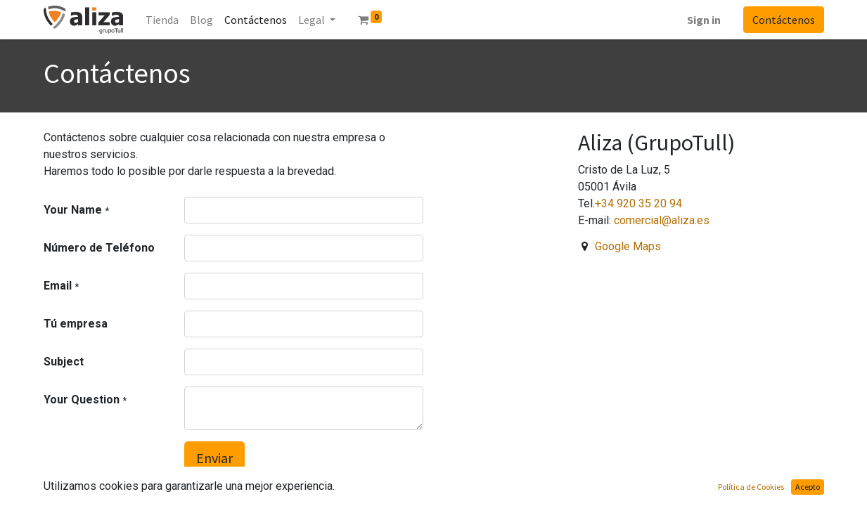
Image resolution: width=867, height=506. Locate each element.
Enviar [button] (214, 458)
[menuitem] (162, 20)
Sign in (704, 20)
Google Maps (628, 246)
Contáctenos (783, 20)
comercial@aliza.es (661, 220)
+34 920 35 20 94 (638, 203)
